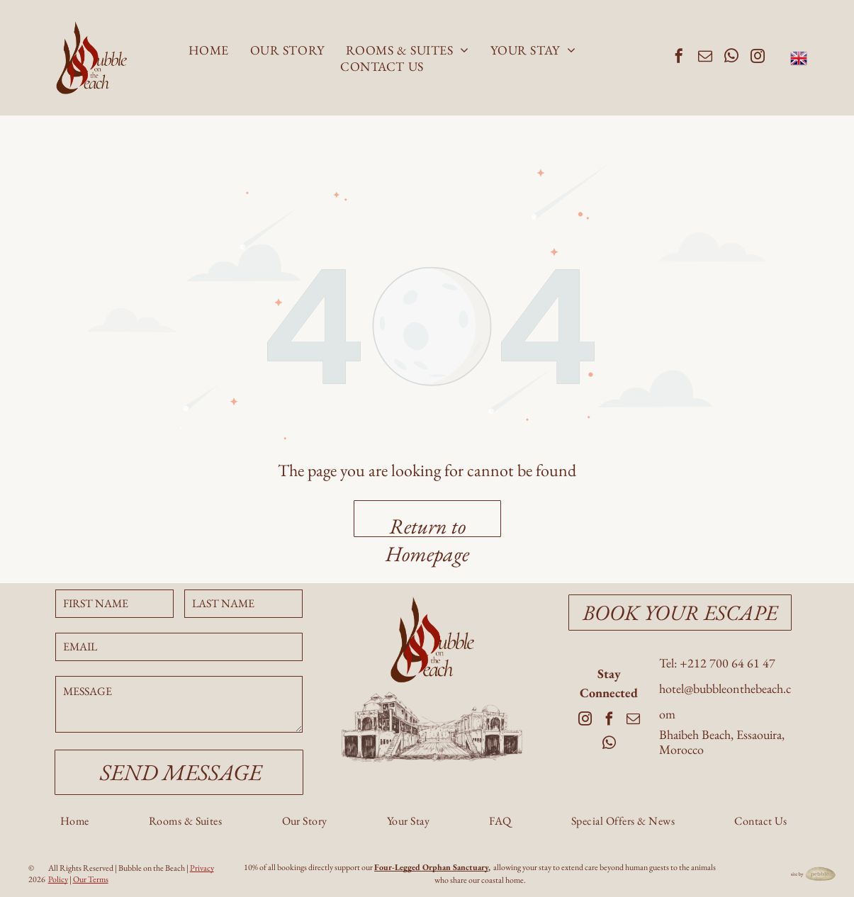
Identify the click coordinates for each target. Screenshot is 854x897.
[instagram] (757, 57)
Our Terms (90, 879)
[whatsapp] (731, 57)
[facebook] (679, 57)
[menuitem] (209, 50)
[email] (705, 57)
